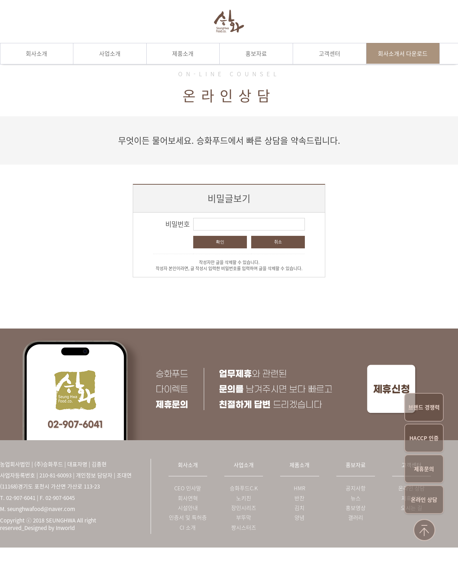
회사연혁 (188, 498)
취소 (278, 242)
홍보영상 (356, 508)
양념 (299, 517)
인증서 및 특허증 (188, 517)
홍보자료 (256, 53)
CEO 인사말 (187, 488)
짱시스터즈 (243, 527)
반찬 (299, 498)
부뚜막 (243, 517)
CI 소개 (188, 527)
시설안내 (188, 508)
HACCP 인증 (424, 438)
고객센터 (329, 53)
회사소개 (36, 53)
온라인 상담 (424, 500)
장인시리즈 (243, 508)
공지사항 (356, 488)
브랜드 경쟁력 (424, 407)
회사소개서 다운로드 (403, 53)
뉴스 (356, 498)
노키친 (243, 498)
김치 (299, 508)
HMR (299, 488)
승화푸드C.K (244, 488)
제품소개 (183, 53)
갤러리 (355, 517)
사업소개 (110, 53)
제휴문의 (424, 469)
